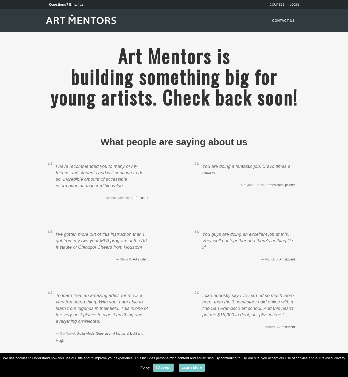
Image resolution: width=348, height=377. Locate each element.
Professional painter (280, 185)
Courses (277, 4)
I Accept (163, 367)
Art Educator (140, 198)
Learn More (192, 367)
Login (294, 4)
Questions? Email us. (67, 4)
